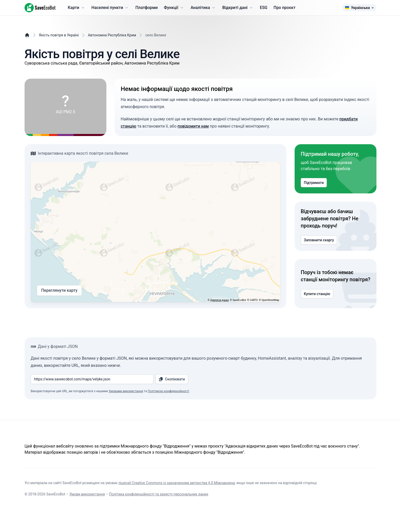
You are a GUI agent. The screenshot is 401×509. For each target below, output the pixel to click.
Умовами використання (126, 391)
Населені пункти (110, 7)
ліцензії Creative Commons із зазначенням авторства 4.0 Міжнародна (176, 483)
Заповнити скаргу (319, 240)
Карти (76, 7)
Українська (359, 8)
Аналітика (203, 7)
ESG (264, 7)
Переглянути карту (59, 290)
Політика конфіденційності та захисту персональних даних (158, 494)
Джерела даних (219, 300)
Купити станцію (317, 293)
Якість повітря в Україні (59, 35)
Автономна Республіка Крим (112, 35)
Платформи (146, 7)
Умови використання (87, 494)
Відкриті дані (238, 7)
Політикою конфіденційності (168, 391)
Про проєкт (285, 7)
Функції (174, 7)
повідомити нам (193, 126)
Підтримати (314, 182)
